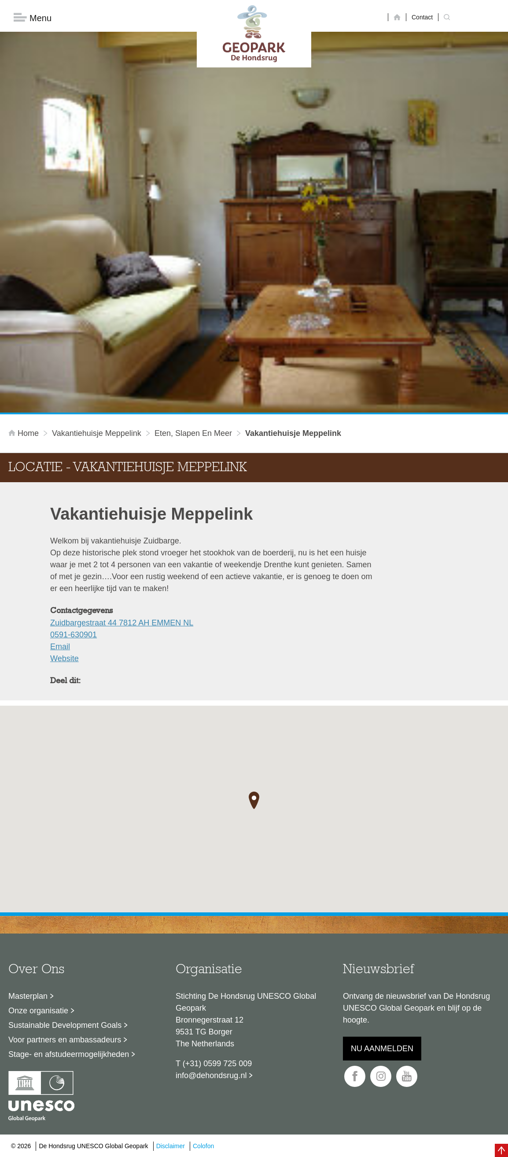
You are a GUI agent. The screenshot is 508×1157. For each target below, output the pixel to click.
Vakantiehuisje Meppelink (96, 433)
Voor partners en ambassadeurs (64, 1039)
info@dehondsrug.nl (211, 1075)
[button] (254, 800)
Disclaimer (170, 1146)
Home (24, 433)
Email (60, 646)
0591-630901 (73, 634)
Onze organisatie (38, 1010)
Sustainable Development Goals (64, 1025)
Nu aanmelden (382, 1048)
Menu (33, 18)
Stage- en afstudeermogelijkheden (68, 1054)
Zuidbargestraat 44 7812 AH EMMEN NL (121, 622)
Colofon (203, 1146)
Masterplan (28, 996)
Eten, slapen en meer (193, 433)
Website (64, 658)
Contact (422, 17)
